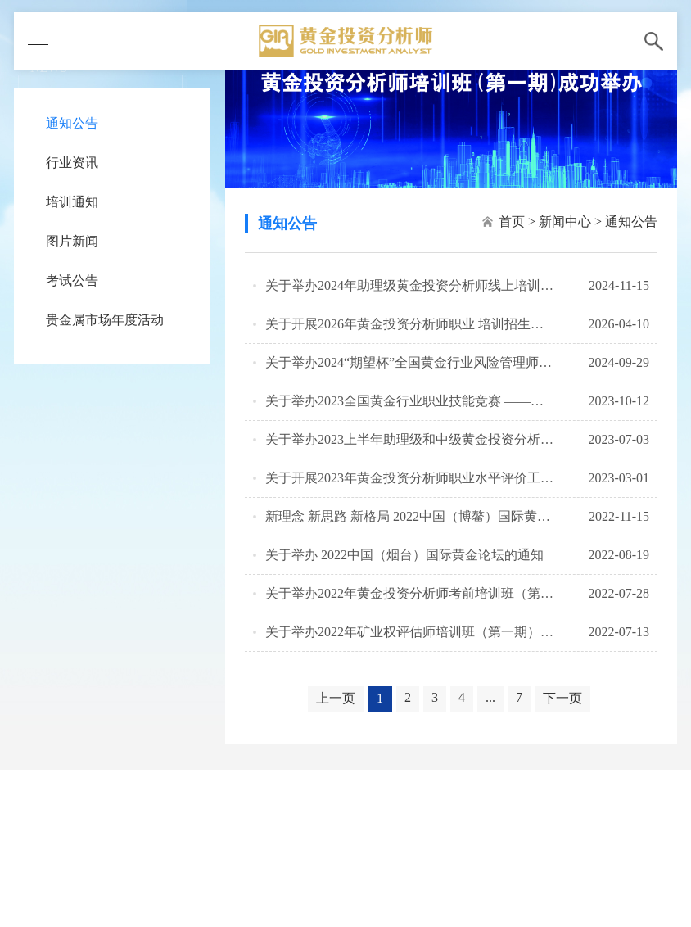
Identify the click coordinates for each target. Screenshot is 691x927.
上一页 (335, 698)
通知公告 (72, 123)
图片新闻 (72, 241)
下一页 (562, 698)
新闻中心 (565, 221)
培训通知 (72, 202)
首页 (512, 221)
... (490, 697)
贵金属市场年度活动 (105, 320)
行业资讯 (72, 163)
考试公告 (72, 280)
